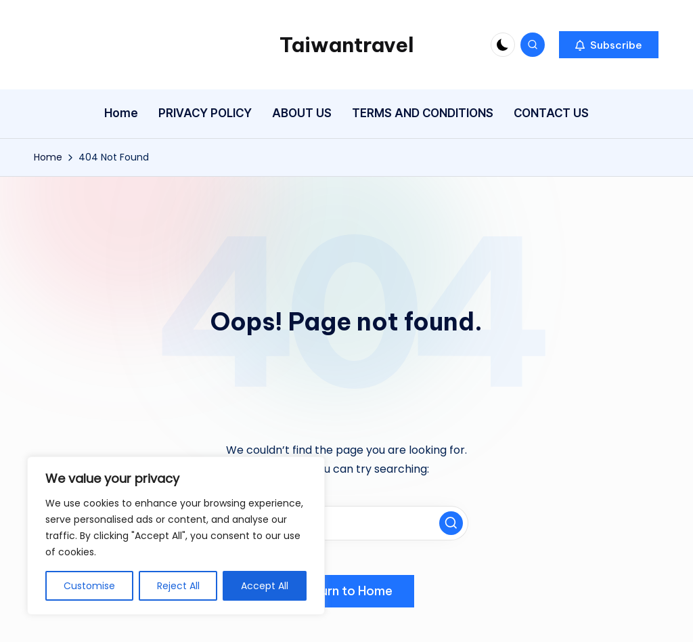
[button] (608, 44)
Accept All (264, 586)
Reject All (178, 586)
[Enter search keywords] (346, 523)
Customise (89, 586)
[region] (176, 535)
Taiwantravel (347, 45)
